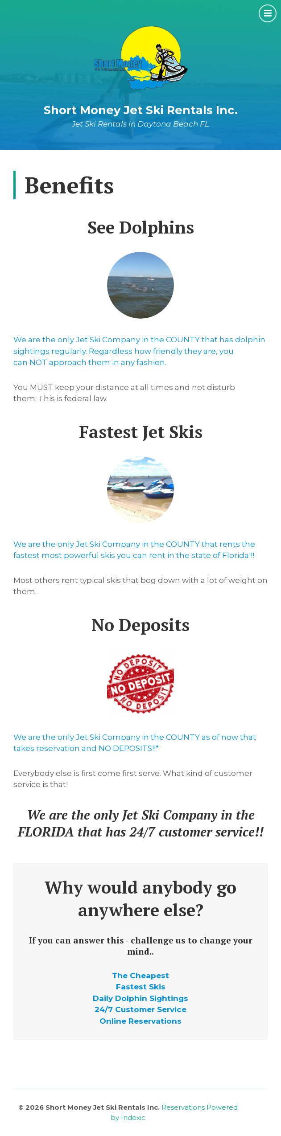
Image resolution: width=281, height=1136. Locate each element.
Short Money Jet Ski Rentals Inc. (141, 110)
